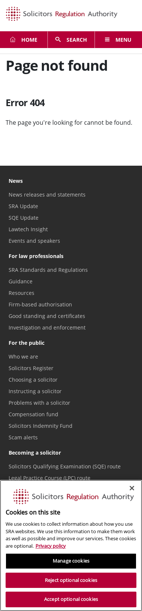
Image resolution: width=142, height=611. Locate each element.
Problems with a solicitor (39, 402)
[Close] (132, 488)
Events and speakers (34, 240)
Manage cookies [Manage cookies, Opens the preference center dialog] (71, 560)
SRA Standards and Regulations (48, 269)
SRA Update (23, 206)
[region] (71, 545)
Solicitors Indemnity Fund (40, 425)
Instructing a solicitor (35, 391)
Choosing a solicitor (33, 379)
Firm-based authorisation (40, 304)
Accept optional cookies (71, 599)
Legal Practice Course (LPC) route (49, 477)
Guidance (21, 281)
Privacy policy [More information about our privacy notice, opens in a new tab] (51, 545)
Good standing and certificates (47, 315)
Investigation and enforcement (47, 327)
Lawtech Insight (28, 229)
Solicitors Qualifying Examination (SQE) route (65, 466)
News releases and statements (47, 194)
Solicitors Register (31, 368)
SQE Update (23, 217)
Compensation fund (33, 414)
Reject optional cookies (71, 580)
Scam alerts (23, 437)
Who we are (23, 356)
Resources (21, 292)
